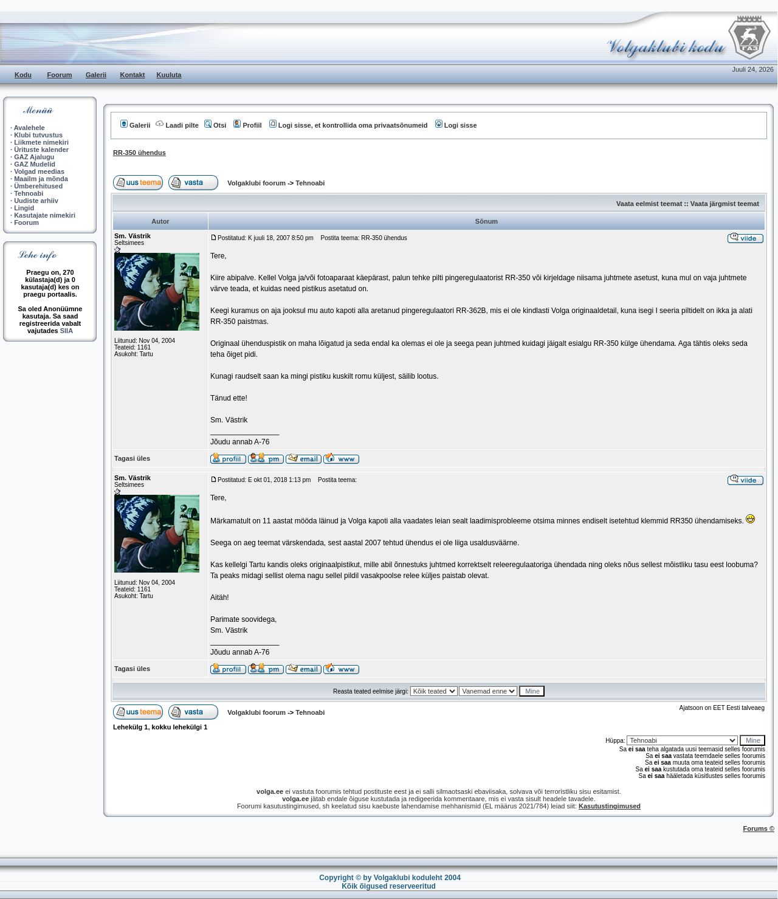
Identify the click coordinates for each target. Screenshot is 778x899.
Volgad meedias (39, 171)
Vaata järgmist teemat (724, 203)
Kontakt (132, 74)
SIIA (66, 330)
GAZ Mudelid (34, 164)
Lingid (24, 208)
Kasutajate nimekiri (44, 215)
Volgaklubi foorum (257, 183)
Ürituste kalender (41, 149)
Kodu (23, 74)
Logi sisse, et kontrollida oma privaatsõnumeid (348, 125)
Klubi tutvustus (38, 135)
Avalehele (29, 127)
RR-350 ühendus (139, 152)
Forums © (759, 828)
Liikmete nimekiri (41, 142)
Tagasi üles (132, 458)
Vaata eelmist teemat (649, 203)
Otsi (215, 125)
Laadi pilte (177, 125)
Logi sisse (456, 125)
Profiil (247, 125)
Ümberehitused (38, 186)
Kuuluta (169, 74)
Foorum (59, 74)
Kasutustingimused (610, 806)
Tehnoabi (28, 193)
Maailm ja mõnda (41, 178)
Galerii (96, 74)
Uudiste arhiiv (36, 200)
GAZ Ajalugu (34, 156)
